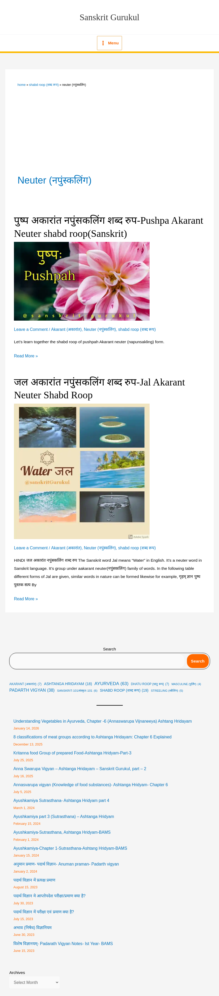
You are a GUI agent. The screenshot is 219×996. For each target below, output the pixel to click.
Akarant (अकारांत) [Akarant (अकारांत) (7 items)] (25, 681)
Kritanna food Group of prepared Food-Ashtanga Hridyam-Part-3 (71, 749)
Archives (17, 967)
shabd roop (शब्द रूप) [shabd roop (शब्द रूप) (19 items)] (124, 687)
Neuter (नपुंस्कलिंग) (99, 327)
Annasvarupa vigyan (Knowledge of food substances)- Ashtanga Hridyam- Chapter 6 (89, 781)
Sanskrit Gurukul (109, 16)
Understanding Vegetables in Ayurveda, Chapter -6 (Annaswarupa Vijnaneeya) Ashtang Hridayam (101, 718)
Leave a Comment (30, 327)
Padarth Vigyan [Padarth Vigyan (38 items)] (32, 687)
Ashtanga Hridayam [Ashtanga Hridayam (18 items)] (68, 680)
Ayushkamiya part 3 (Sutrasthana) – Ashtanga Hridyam (63, 812)
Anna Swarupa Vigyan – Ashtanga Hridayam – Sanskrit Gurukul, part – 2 (79, 765)
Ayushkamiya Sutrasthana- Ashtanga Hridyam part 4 (60, 796)
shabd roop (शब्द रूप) (43, 83)
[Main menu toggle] (109, 42)
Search (109, 645)
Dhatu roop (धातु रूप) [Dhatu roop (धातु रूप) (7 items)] (150, 681)
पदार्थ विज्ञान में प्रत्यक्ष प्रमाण (34, 875)
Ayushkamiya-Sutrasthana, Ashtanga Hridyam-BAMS (61, 828)
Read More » (26, 354)
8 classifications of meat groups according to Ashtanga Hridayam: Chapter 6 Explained (91, 733)
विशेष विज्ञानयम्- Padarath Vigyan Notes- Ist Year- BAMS (62, 938)
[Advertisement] (110, 125)
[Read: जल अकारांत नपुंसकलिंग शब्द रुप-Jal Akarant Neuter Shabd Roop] (82, 468)
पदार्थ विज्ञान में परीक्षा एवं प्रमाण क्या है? (43, 907)
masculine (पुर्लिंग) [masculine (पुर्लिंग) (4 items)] (186, 681)
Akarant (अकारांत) (65, 327)
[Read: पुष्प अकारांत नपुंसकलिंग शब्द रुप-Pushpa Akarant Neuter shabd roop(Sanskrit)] (82, 279)
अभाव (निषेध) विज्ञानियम (32, 922)
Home (22, 83)
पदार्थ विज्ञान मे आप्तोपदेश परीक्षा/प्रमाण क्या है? (49, 891)
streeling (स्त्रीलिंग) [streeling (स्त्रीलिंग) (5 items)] (167, 687)
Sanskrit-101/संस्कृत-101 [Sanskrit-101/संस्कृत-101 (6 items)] (77, 687)
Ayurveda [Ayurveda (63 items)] (111, 680)
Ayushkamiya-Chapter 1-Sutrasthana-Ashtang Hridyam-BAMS (69, 844)
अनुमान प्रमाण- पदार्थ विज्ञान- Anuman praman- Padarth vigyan (65, 859)
